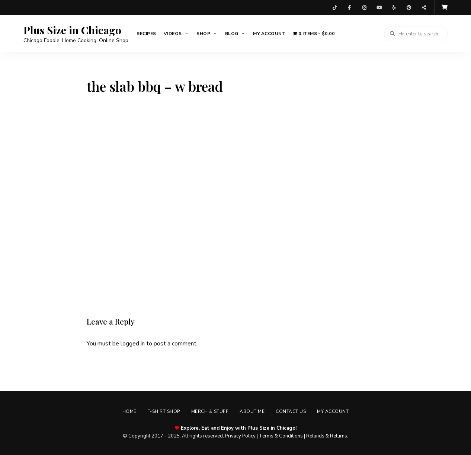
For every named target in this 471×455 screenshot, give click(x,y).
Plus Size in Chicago (72, 30)
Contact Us (291, 411)
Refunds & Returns (326, 436)
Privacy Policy (240, 436)
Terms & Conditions (281, 436)
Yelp (394, 7)
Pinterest (408, 7)
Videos (173, 34)
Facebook (349, 7)
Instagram (364, 7)
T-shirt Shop (164, 411)
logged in (133, 343)
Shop (203, 34)
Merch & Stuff (210, 411)
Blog (231, 34)
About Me (252, 411)
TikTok (334, 7)
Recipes (146, 34)
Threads (423, 7)
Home (129, 411)
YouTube (379, 7)
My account (269, 34)
